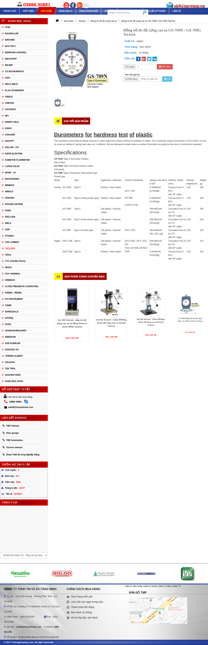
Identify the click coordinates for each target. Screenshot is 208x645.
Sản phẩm (46, 11)
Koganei (10, 134)
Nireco (9, 191)
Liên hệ (177, 11)
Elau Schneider (14, 90)
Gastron (10, 109)
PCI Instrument (14, 299)
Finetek (9, 103)
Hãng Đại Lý (65, 11)
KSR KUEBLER (12, 343)
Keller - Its (12, 147)
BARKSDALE (11, 311)
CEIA (7, 78)
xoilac (140, 586)
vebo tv (128, 586)
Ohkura (9, 198)
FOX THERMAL (12, 274)
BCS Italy (10, 46)
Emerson (10, 337)
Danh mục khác (14, 381)
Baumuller (11, 33)
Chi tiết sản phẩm (76, 121)
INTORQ (9, 318)
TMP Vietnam (10, 425)
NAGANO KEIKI (13, 375)
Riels (8, 223)
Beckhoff (11, 59)
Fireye (9, 97)
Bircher (10, 40)
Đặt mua (164, 67)
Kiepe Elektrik (13, 153)
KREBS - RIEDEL (13, 293)
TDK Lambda (12, 242)
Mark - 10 (10, 172)
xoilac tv (147, 586)
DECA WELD (11, 84)
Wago (8, 267)
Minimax (9, 185)
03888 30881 (15, 402)
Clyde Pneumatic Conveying (21, 286)
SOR (7, 229)
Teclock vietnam (12, 447)
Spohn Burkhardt (16, 330)
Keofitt (9, 141)
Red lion (10, 217)
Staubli (9, 236)
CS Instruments (14, 71)
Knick (8, 128)
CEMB (8, 305)
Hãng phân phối (88, 11)
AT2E (7, 27)
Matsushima (12, 179)
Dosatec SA (12, 349)
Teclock (10, 248)
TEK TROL (10, 368)
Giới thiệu (28, 11)
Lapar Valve (12, 166)
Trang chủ (9, 11)
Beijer (9, 65)
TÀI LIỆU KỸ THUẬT (156, 11)
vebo (134, 586)
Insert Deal (12, 122)
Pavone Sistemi (14, 204)
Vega (8, 255)
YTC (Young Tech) (15, 261)
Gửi (167, 79)
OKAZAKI (10, 362)
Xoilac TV (176, 586)
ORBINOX (10, 280)
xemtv (154, 586)
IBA (7, 115)
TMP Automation (12, 440)
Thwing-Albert (14, 356)
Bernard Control (16, 52)
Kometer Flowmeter (17, 160)
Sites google (10, 433)
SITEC (8, 324)
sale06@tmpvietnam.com (18, 407)
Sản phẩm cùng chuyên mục (84, 276)
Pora (8, 210)
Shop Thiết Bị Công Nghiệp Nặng (20, 454)
